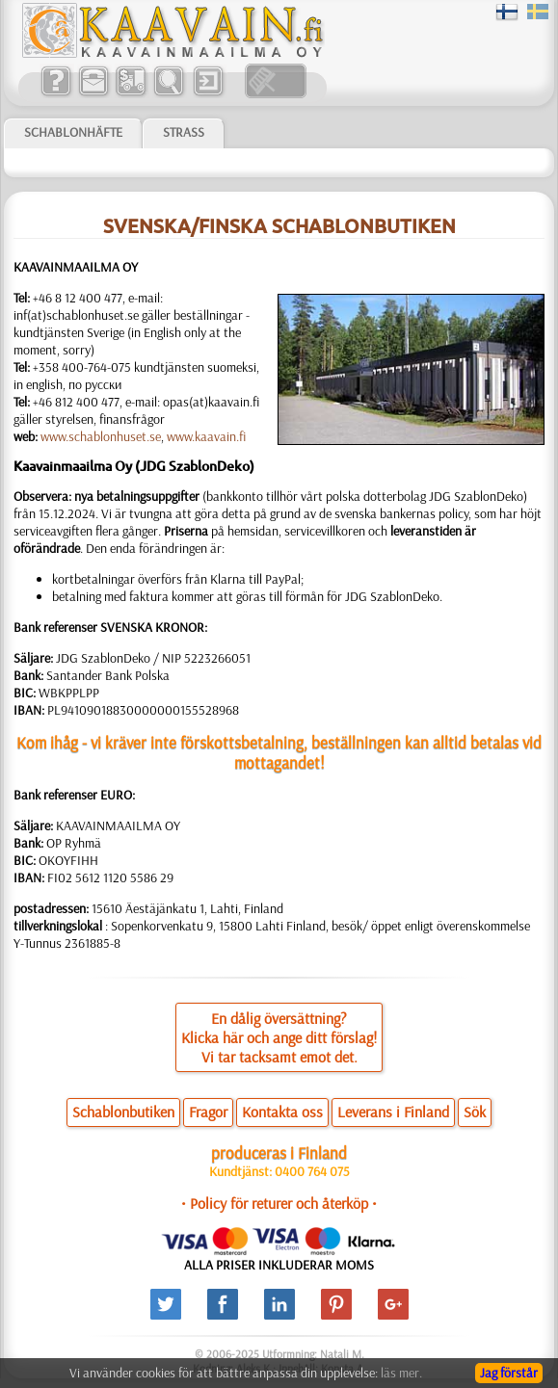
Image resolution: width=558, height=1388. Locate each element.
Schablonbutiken (123, 1111)
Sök (475, 1111)
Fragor (208, 1111)
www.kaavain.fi (206, 436)
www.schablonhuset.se (100, 436)
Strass (183, 132)
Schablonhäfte (73, 132)
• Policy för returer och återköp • (279, 1203)
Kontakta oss (282, 1111)
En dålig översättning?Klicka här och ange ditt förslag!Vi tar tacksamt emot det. (279, 1037)
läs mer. (401, 1372)
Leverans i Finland (393, 1111)
